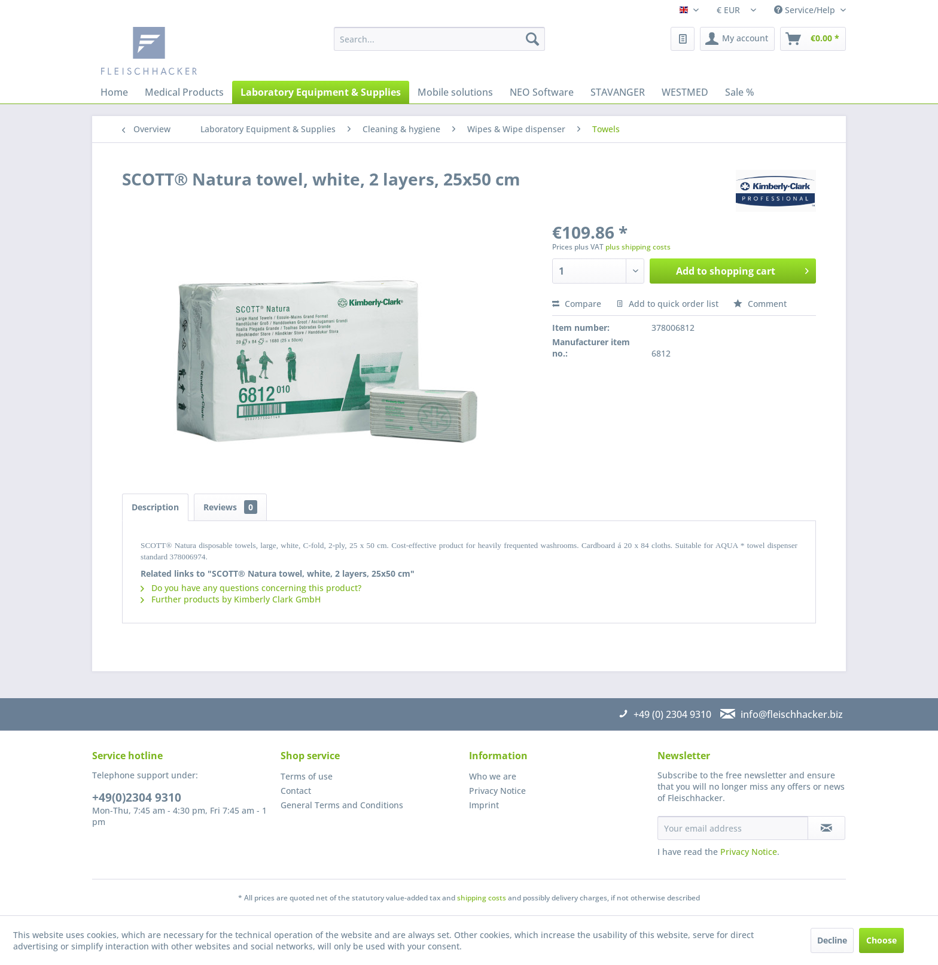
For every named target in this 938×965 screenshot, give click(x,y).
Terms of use (307, 776)
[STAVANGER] (617, 92)
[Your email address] (732, 828)
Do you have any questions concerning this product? (251, 587)
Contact (296, 790)
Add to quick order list (667, 303)
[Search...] (439, 39)
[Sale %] (740, 92)
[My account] (737, 39)
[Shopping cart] (813, 39)
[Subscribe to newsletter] (826, 828)
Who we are (492, 776)
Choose (881, 940)
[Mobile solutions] (455, 92)
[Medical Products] (184, 92)
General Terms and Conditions (342, 805)
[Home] (114, 92)
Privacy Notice (497, 790)
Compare (576, 303)
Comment (760, 303)
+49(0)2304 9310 (136, 797)
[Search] (532, 39)
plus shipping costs (638, 247)
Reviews (230, 507)
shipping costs (481, 898)
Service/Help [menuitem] (806, 10)
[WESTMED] (685, 92)
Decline (832, 940)
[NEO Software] (541, 92)
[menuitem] (439, 39)
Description (155, 507)
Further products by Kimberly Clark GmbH (231, 599)
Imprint (484, 805)
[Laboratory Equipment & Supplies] (320, 92)
